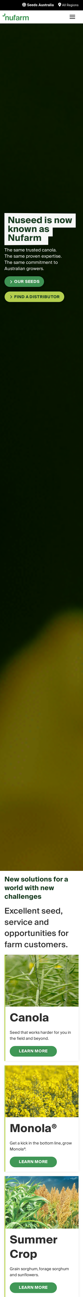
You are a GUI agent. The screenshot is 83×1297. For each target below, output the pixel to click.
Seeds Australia (40, 5)
